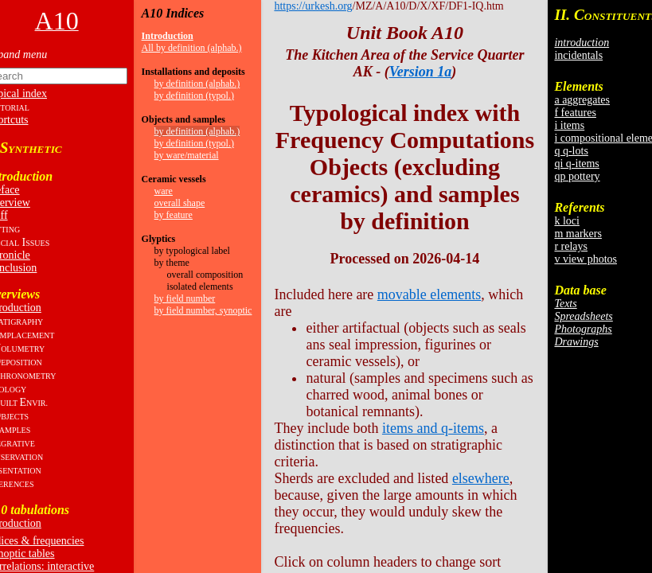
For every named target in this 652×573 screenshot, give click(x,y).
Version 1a (420, 72)
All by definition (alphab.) (192, 47)
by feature (173, 214)
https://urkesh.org (313, 6)
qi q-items (576, 164)
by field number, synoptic (203, 310)
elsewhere (480, 478)
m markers (577, 234)
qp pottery (576, 176)
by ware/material (186, 155)
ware (163, 191)
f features (574, 113)
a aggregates (582, 100)
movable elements (429, 294)
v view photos (585, 259)
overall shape (179, 203)
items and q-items (433, 428)
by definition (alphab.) (197, 83)
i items (569, 125)
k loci (567, 221)
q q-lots (571, 151)
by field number (185, 298)
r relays (571, 246)
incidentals (578, 55)
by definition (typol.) (194, 95)
